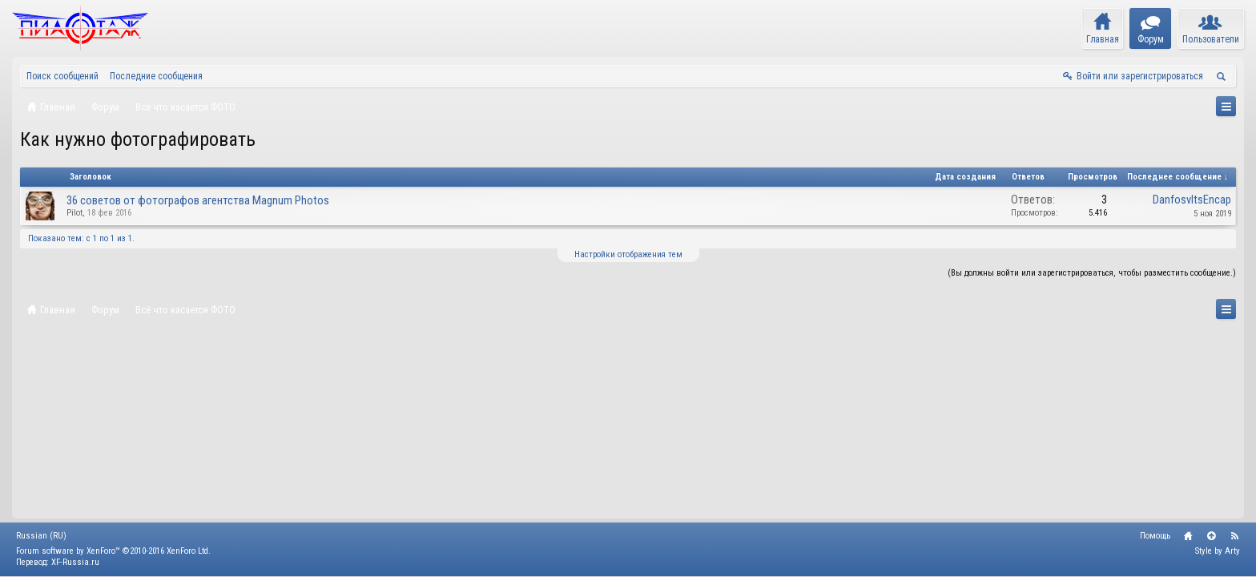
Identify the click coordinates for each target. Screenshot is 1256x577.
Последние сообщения (156, 76)
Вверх (1211, 536)
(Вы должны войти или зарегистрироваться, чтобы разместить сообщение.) (1092, 273)
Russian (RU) (41, 536)
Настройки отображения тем (628, 254)
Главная (1188, 536)
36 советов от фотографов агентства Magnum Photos (197, 200)
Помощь (1155, 536)
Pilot (74, 213)
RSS (1234, 536)
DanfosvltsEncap (1192, 199)
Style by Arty (1217, 551)
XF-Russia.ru (75, 562)
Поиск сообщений (62, 76)
